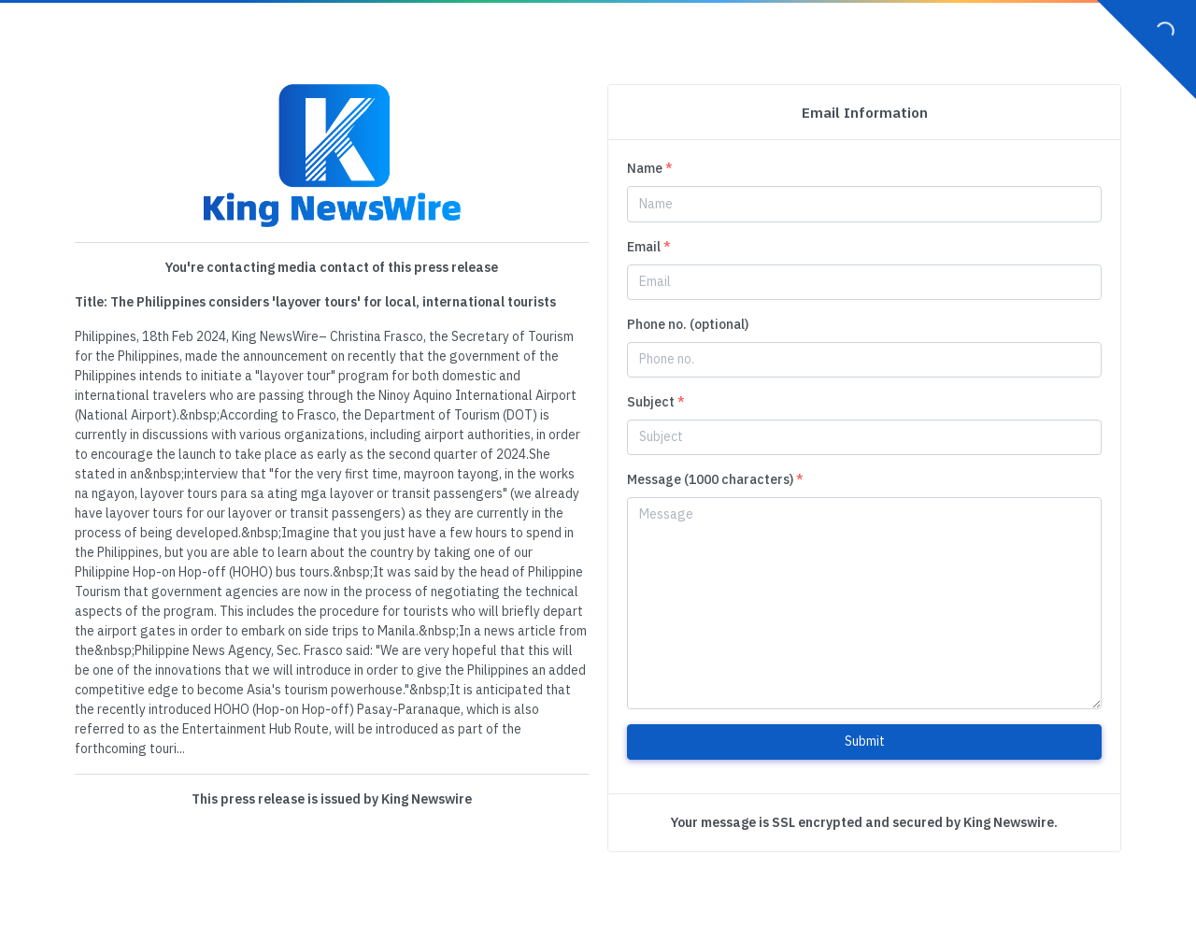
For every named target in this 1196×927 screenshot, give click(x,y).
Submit (865, 741)
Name (650, 168)
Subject (656, 401)
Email (649, 246)
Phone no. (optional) (687, 324)
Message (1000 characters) (715, 479)
